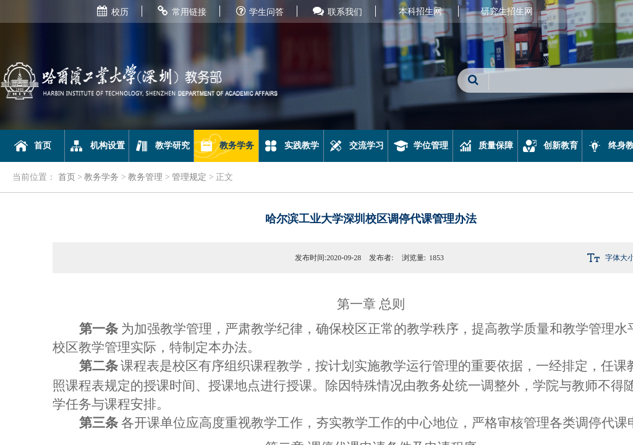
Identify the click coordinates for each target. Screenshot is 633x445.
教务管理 (145, 177)
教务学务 (226, 146)
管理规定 (189, 177)
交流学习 (356, 146)
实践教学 (291, 146)
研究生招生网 (507, 11)
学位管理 (421, 146)
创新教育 (550, 146)
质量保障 (485, 146)
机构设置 (97, 146)
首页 (32, 146)
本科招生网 (420, 11)
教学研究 (162, 146)
